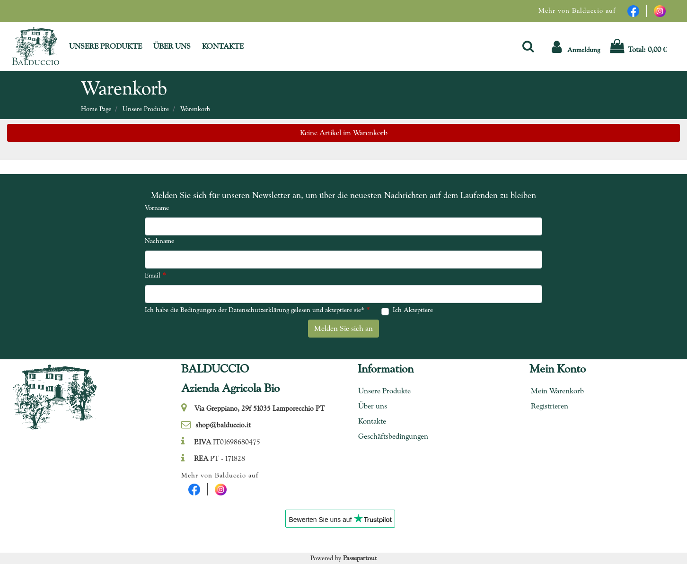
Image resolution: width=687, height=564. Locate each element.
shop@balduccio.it (223, 425)
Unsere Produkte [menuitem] (384, 390)
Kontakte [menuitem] (372, 420)
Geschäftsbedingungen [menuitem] (390, 436)
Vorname (157, 207)
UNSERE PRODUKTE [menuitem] (105, 46)
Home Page (96, 109)
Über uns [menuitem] (372, 405)
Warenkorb (195, 109)
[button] (575, 46)
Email (155, 274)
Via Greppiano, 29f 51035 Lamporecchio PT (259, 408)
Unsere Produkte (146, 109)
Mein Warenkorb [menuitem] (557, 390)
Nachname (159, 240)
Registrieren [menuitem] (549, 405)
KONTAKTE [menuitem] (223, 46)
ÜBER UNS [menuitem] (172, 46)
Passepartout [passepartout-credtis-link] (360, 558)
